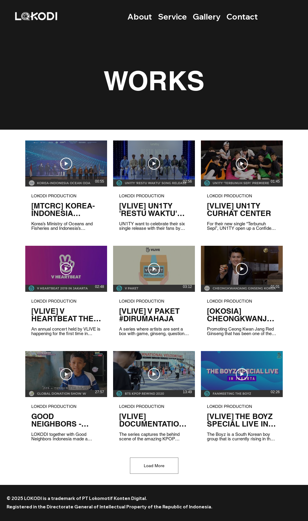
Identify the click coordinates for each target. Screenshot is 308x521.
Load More (154, 465)
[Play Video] (66, 164)
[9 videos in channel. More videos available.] (154, 290)
